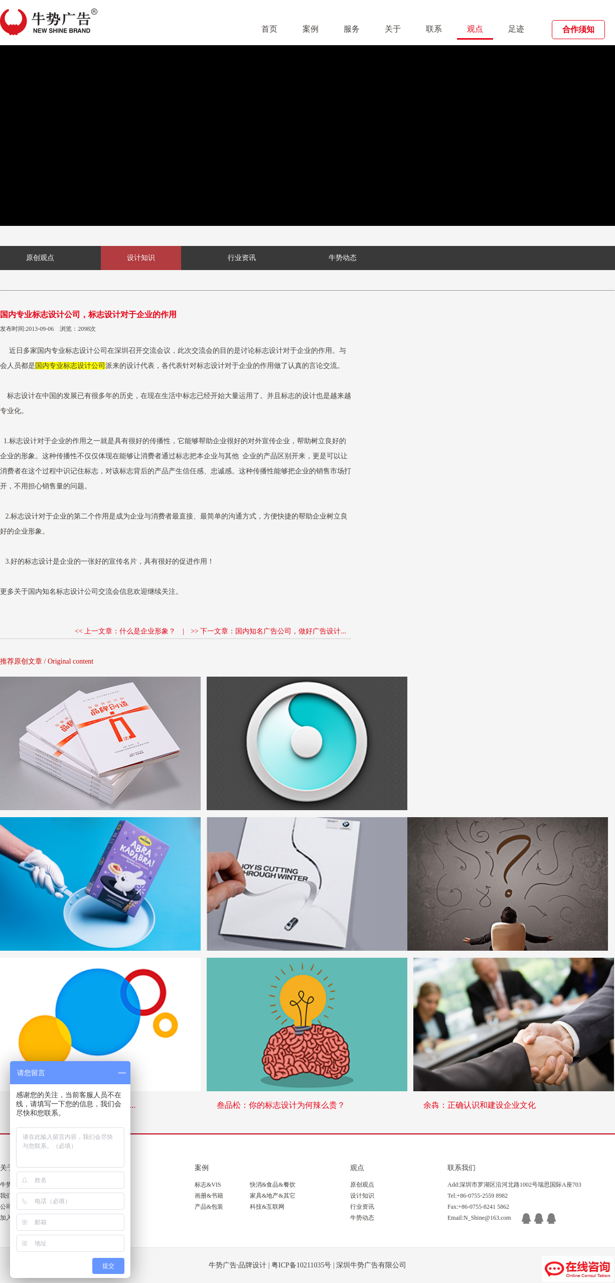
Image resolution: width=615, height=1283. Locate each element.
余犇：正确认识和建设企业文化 (479, 1105)
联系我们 (461, 1168)
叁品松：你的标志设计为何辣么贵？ (281, 1105)
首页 (269, 29)
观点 (475, 29)
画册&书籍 (209, 1195)
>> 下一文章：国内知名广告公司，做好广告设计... (268, 631)
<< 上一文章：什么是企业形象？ (125, 631)
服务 (352, 29)
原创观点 (40, 258)
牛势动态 (343, 258)
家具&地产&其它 (272, 1195)
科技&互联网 (267, 1206)
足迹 (516, 29)
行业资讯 (242, 258)
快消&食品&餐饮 (272, 1184)
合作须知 (578, 29)
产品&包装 (209, 1206)
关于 (393, 29)
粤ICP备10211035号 (301, 1265)
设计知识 (141, 258)
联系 (434, 29)
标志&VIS (208, 1184)
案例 (310, 29)
